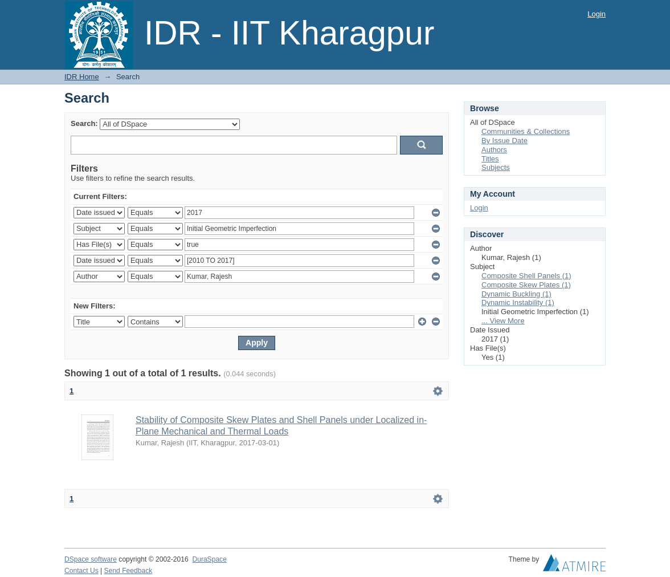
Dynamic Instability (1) (517, 302)
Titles (490, 159)
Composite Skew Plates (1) (526, 285)
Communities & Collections (525, 131)
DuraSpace (209, 559)
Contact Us (81, 571)
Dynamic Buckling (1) (516, 294)
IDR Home (81, 76)
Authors (494, 149)
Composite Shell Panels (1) (526, 275)
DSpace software (90, 559)
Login (596, 14)
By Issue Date (504, 140)
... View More (503, 320)
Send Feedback (128, 571)
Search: (84, 123)
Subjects (495, 167)
